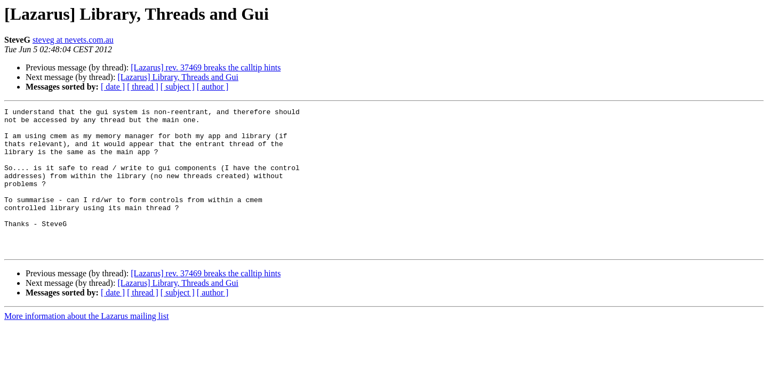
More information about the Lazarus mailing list (86, 344)
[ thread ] (142, 86)
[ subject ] (178, 86)
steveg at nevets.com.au (73, 39)
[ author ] (213, 86)
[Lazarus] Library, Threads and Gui (177, 77)
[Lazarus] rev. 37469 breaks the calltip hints (206, 67)
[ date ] (113, 86)
